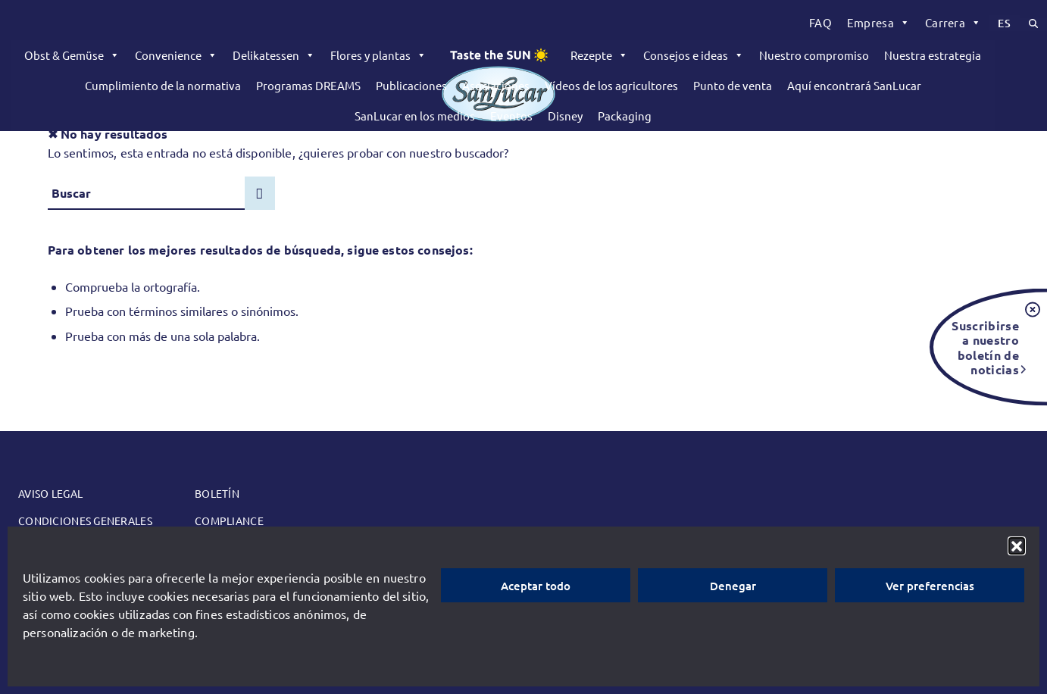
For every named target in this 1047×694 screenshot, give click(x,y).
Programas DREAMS (308, 85)
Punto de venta (732, 85)
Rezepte (599, 55)
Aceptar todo (535, 585)
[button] (1016, 545)
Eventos (511, 115)
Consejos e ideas (693, 55)
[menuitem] (820, 23)
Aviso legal (50, 493)
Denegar (733, 585)
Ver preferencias (930, 585)
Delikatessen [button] (274, 55)
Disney (565, 115)
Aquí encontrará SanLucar (854, 85)
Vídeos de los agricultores (611, 85)
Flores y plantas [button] (378, 55)
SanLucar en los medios (415, 115)
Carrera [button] (953, 23)
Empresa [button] (878, 23)
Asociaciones (496, 85)
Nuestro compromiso (814, 55)
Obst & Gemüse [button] (72, 55)
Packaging (625, 115)
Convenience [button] (176, 55)
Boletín (217, 493)
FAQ (820, 22)
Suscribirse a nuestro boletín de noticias (985, 347)
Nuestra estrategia (932, 55)
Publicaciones (411, 85)
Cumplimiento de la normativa (163, 85)
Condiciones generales (85, 520)
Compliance (229, 520)
